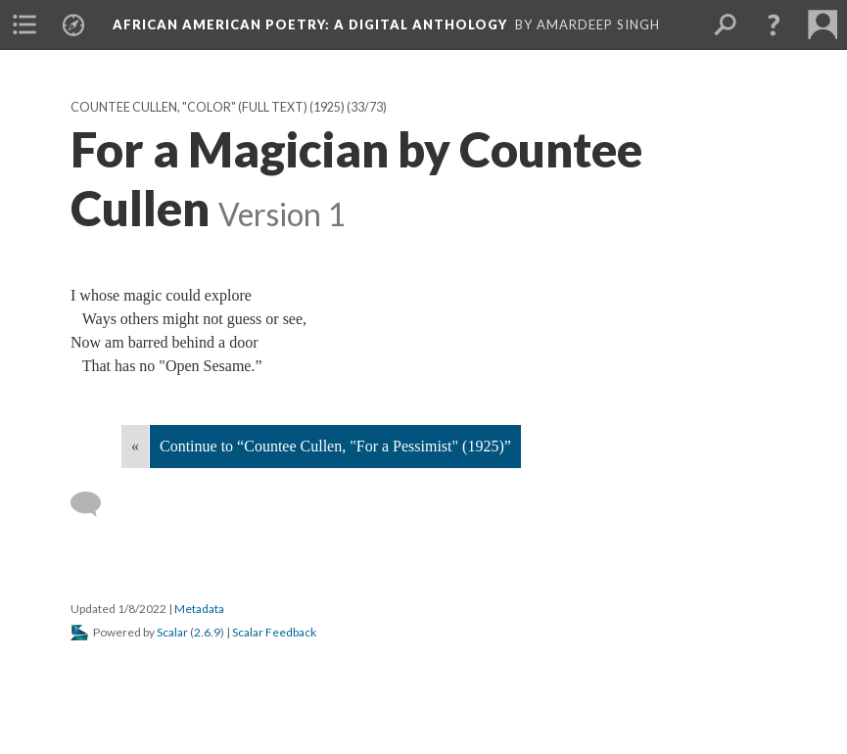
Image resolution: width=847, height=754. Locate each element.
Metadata (199, 608)
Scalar (172, 632)
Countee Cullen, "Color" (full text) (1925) (208, 107)
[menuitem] (24, 24)
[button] (773, 24)
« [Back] (135, 446)
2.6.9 (207, 632)
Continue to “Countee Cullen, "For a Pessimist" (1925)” (335, 446)
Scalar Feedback (274, 632)
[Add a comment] (94, 504)
